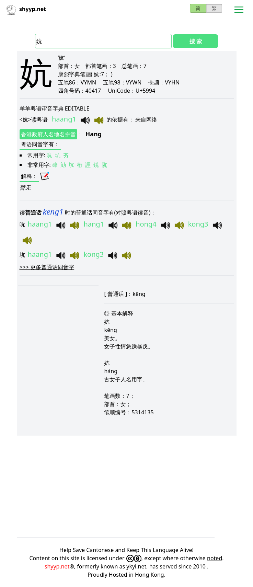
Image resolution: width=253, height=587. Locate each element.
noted (214, 558)
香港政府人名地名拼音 (48, 134)
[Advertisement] (127, 486)
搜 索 (195, 41)
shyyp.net (57, 566)
